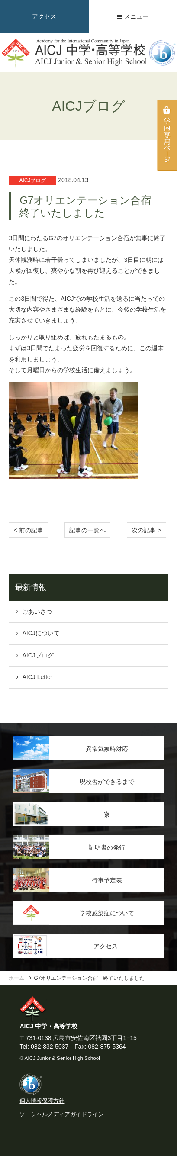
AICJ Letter (37, 676)
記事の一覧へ (87, 530)
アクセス (44, 16)
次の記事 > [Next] (146, 530)
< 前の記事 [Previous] (28, 530)
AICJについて (40, 633)
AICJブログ (37, 655)
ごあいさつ (37, 611)
